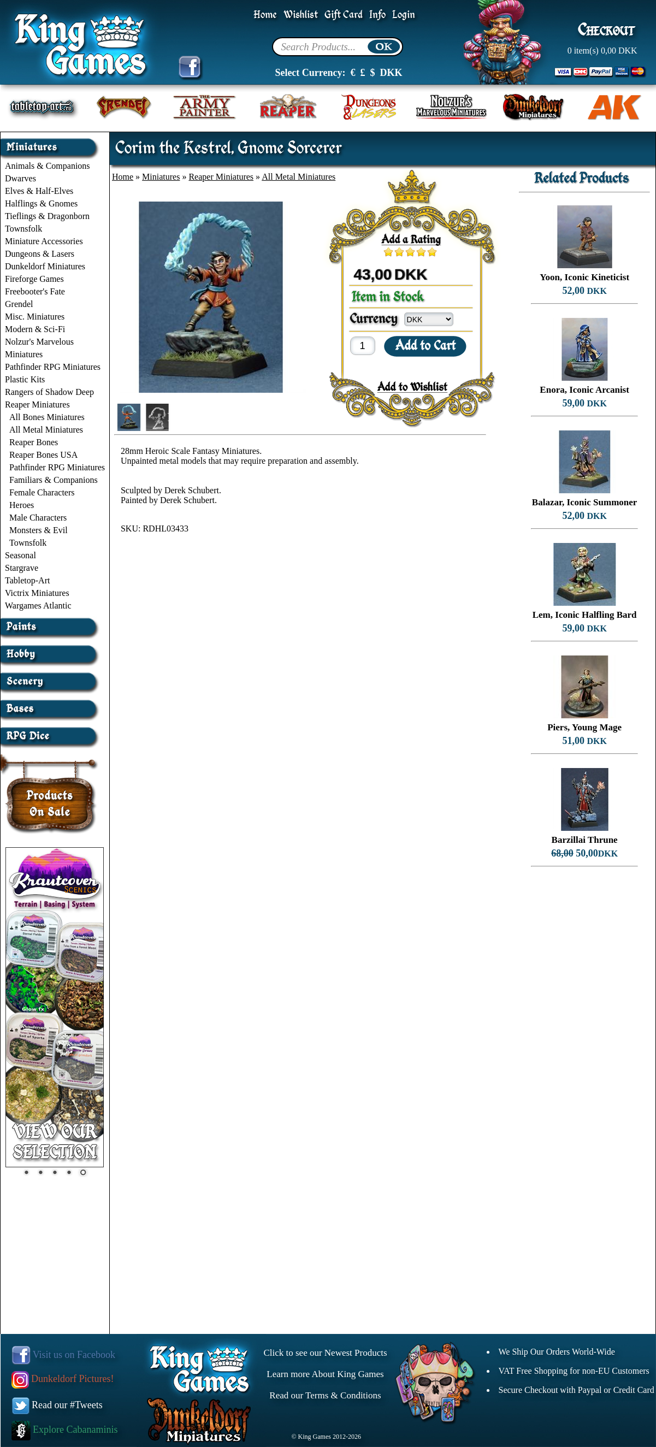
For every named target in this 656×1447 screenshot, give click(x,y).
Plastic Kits (25, 379)
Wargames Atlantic (38, 605)
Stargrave (21, 567)
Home (265, 15)
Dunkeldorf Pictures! (62, 1378)
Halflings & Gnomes (41, 203)
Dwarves (20, 178)
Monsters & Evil (38, 530)
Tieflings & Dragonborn (47, 216)
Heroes (21, 505)
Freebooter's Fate (35, 291)
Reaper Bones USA (43, 454)
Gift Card (343, 15)
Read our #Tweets (57, 1404)
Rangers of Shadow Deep (49, 392)
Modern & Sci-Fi (35, 329)
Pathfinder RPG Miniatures (53, 366)
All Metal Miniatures (46, 429)
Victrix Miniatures (37, 593)
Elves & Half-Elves (39, 191)
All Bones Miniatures (47, 417)
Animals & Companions (47, 165)
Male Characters (38, 517)
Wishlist (300, 15)
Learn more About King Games (325, 1374)
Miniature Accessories (44, 241)
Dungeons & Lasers (39, 253)
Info (377, 15)
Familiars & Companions (53, 480)
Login (403, 15)
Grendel (19, 304)
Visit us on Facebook (63, 1354)
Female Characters (42, 492)
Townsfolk (23, 228)
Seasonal (20, 555)
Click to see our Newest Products (325, 1353)
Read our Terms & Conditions (325, 1395)
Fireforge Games (34, 279)
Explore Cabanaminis (64, 1429)
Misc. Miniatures (34, 316)
